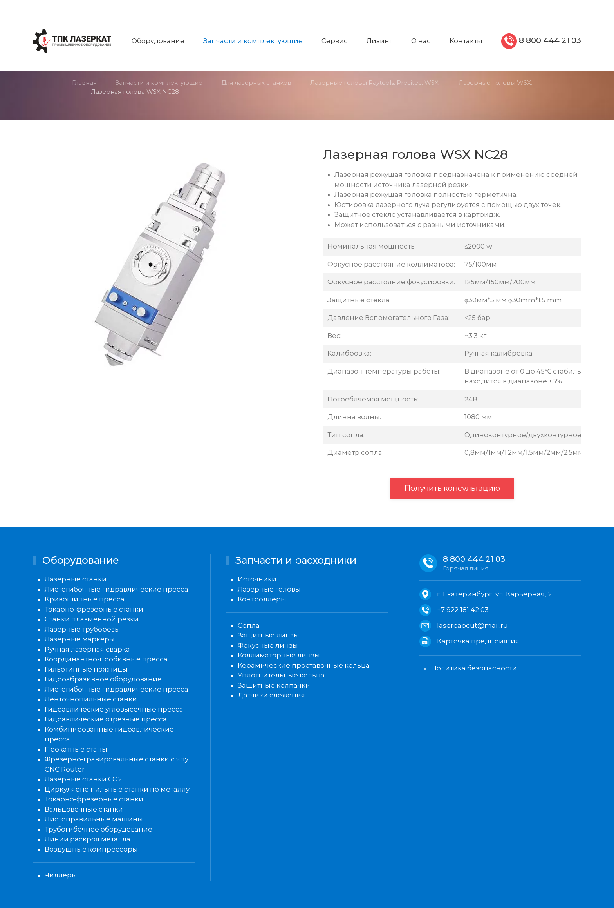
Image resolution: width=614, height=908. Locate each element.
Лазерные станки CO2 (83, 779)
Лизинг (379, 41)
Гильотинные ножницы (86, 669)
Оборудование (158, 41)
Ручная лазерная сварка (87, 649)
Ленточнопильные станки (91, 699)
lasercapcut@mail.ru (472, 625)
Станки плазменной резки (92, 619)
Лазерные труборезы (82, 629)
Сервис (334, 41)
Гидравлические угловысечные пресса (114, 709)
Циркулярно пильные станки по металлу (117, 789)
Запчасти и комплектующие (253, 41)
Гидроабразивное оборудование (103, 679)
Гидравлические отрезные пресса (106, 719)
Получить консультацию (452, 488)
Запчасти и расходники (295, 560)
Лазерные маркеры (80, 639)
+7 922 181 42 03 (463, 610)
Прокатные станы (76, 749)
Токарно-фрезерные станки (94, 609)
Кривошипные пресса (85, 599)
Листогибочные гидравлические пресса (116, 589)
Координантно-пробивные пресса (106, 659)
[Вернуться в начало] (72, 41)
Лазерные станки (76, 579)
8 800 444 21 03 (549, 40)
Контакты (466, 41)
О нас (421, 41)
